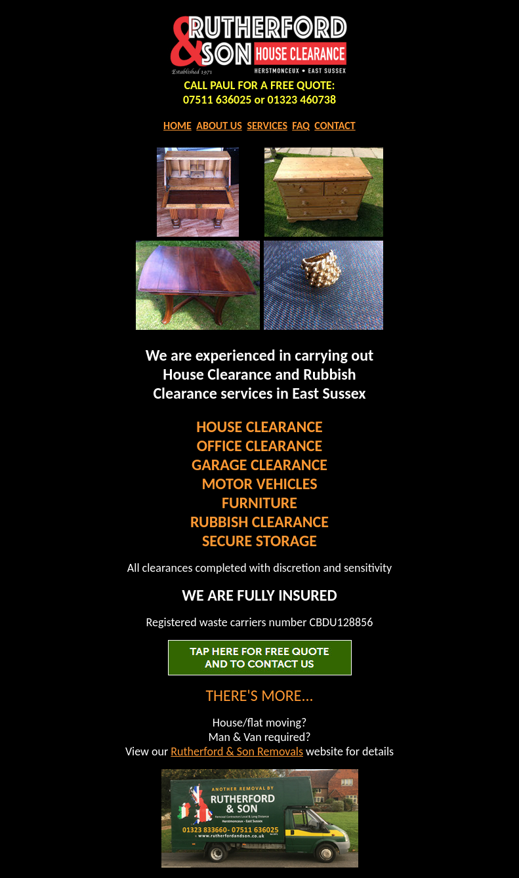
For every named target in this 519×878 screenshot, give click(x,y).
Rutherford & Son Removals (237, 751)
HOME (177, 125)
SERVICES (267, 125)
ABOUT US (218, 125)
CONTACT (334, 125)
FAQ (301, 125)
